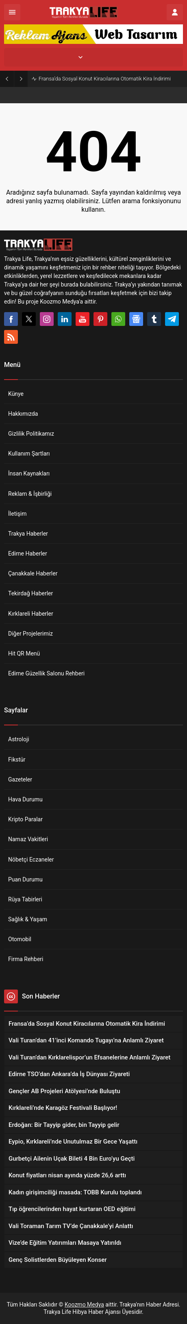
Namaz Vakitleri (28, 839)
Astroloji (18, 739)
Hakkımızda (23, 413)
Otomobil (19, 939)
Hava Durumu (25, 799)
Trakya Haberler (28, 533)
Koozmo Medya (84, 1304)
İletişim (17, 513)
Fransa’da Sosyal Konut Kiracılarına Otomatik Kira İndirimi (105, 79)
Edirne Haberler (27, 553)
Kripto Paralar (25, 819)
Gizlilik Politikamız (31, 433)
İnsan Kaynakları (29, 473)
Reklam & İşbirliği (30, 494)
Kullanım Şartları (29, 453)
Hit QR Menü (24, 653)
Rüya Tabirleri (25, 899)
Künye (16, 394)
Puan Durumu (25, 879)
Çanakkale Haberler (32, 573)
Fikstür (17, 759)
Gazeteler (20, 779)
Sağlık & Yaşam (27, 919)
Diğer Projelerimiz (30, 633)
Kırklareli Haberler (30, 613)
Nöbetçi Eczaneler (31, 859)
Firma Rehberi (25, 959)
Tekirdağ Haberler (30, 593)
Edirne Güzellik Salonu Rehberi (46, 673)
